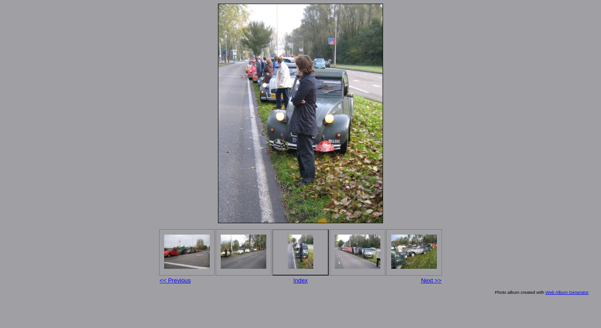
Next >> (431, 280)
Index (300, 280)
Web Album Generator (567, 292)
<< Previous (175, 280)
